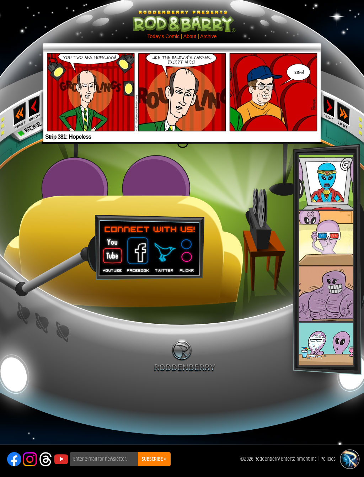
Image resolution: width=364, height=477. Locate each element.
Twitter (164, 252)
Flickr (187, 252)
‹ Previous (35, 108)
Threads (45, 459)
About (190, 36)
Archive (208, 36)
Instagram (30, 459)
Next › (329, 108)
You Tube (111, 252)
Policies (328, 459)
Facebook (137, 252)
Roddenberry (185, 355)
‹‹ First (18, 113)
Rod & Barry (182, 16)
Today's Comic (163, 36)
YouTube (61, 459)
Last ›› (345, 113)
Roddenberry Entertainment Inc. (286, 459)
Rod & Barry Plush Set (326, 260)
